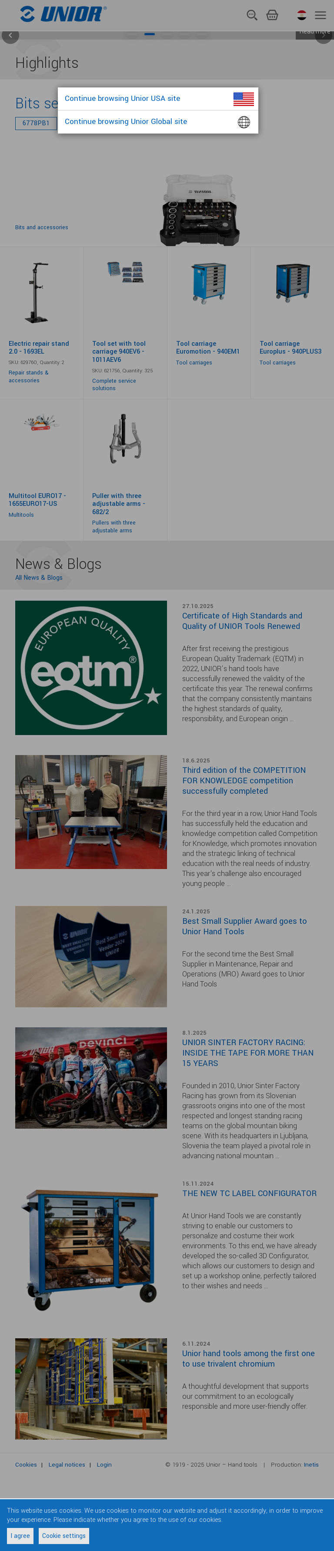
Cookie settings (64, 1536)
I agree (20, 1536)
